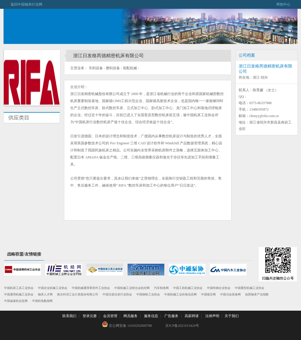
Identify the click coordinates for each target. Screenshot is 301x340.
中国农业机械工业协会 (52, 288)
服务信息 (151, 316)
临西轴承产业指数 (257, 294)
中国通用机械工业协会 (19, 294)
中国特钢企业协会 (218, 288)
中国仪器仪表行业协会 (117, 294)
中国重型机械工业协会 (249, 288)
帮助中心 (286, 4)
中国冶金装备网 (230, 294)
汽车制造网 (161, 288)
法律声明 (212, 316)
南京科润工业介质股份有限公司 (77, 294)
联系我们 (69, 316)
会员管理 (110, 316)
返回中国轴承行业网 (23, 4)
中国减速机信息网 (16, 300)
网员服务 (130, 316)
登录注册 (90, 316)
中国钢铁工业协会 (148, 294)
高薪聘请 (192, 316)
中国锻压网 (208, 294)
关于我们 (232, 316)
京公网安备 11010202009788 (127, 324)
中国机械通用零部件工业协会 (91, 288)
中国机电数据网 (42, 300)
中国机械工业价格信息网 (180, 294)
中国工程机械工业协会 (188, 288)
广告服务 (171, 316)
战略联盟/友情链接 (24, 254)
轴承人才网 (45, 294)
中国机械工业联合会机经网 (132, 288)
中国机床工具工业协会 (19, 288)
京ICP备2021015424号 (182, 326)
